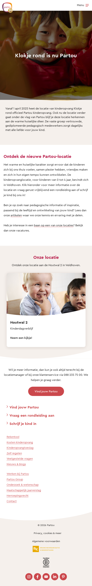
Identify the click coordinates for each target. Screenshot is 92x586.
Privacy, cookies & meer (47, 533)
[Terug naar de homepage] (5, 5)
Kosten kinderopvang (20, 442)
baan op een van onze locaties (53, 225)
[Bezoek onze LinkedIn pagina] (54, 576)
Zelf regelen (14, 453)
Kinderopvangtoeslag (20, 447)
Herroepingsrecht (18, 495)
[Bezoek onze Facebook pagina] (37, 576)
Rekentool (13, 436)
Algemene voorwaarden (46, 541)
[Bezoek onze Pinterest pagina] (63, 576)
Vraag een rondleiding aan (32, 415)
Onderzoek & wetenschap (23, 484)
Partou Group (15, 479)
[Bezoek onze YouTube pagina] (46, 576)
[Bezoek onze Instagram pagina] (28, 576)
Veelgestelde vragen (20, 458)
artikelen (16, 215)
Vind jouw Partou (46, 391)
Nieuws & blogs (16, 464)
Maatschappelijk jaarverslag (24, 490)
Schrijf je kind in (23, 423)
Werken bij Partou (18, 473)
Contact (12, 501)
